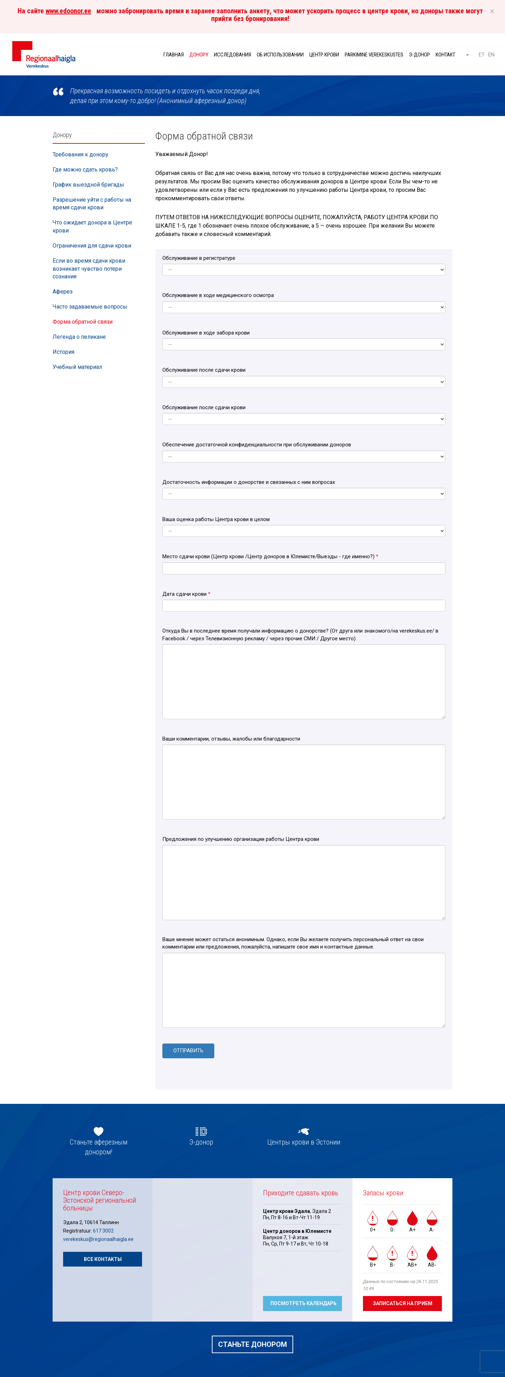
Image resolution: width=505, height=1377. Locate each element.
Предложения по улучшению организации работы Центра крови (240, 839)
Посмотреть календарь (303, 1302)
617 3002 (103, 1230)
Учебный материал (77, 367)
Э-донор (419, 55)
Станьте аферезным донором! (98, 1146)
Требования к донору (80, 154)
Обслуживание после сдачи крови (203, 370)
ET (482, 55)
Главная (173, 55)
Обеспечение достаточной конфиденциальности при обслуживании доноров (256, 444)
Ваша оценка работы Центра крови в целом (216, 519)
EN (491, 55)
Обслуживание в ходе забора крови (206, 333)
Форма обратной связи (83, 321)
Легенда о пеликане (79, 336)
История (63, 352)
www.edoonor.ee (68, 11)
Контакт (445, 55)
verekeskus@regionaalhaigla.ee (98, 1238)
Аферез (63, 291)
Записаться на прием (402, 1302)
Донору (198, 55)
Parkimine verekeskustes (374, 55)
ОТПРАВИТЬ (188, 1050)
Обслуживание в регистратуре (198, 258)
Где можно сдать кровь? (85, 169)
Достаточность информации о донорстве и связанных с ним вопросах (248, 482)
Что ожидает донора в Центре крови (92, 226)
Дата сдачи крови (186, 594)
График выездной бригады (88, 184)
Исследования (232, 55)
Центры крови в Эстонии (303, 1141)
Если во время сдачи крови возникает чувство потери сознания (89, 268)
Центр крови (324, 55)
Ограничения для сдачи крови (92, 245)
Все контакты (103, 1258)
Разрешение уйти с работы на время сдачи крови (92, 203)
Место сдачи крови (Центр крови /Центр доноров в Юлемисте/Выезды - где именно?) (270, 556)
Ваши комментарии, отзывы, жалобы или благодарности (231, 739)
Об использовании (280, 55)
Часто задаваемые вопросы (90, 306)
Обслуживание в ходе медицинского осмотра (218, 295)
